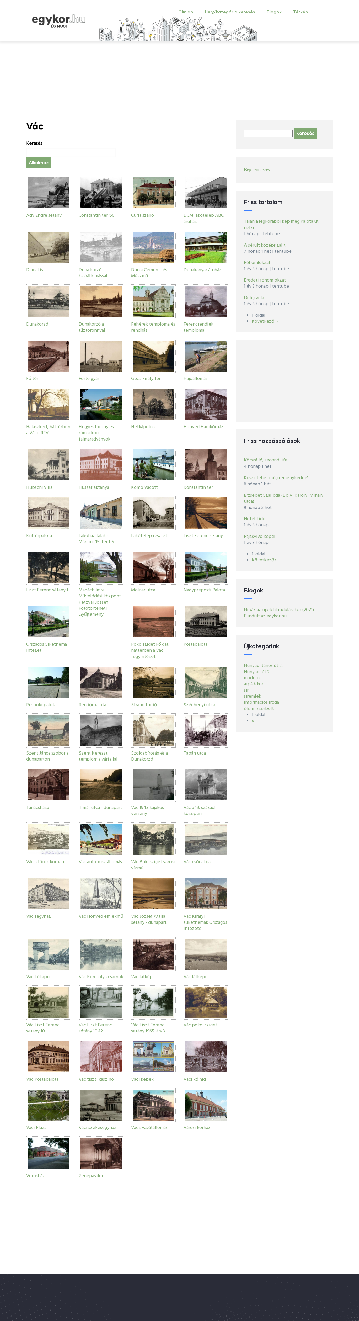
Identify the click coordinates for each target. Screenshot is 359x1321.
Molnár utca (143, 590)
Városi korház (197, 1128)
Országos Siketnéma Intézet (46, 647)
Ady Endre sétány (44, 215)
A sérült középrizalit (265, 245)
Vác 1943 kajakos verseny (147, 811)
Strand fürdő (144, 705)
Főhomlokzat (257, 263)
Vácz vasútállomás (149, 1128)
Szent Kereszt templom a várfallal (98, 756)
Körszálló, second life (265, 460)
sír (246, 690)
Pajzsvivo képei (259, 536)
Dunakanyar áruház (203, 270)
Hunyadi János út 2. (263, 666)
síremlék (252, 696)
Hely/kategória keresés (230, 11)
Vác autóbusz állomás (100, 862)
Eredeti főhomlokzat (265, 280)
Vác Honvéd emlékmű (101, 916)
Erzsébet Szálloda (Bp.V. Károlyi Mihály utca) (283, 498)
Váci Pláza (36, 1128)
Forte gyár (89, 379)
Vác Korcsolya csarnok (101, 977)
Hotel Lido (254, 519)
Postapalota (195, 644)
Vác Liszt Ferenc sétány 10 (43, 1028)
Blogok (274, 11)
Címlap (185, 11)
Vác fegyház (38, 916)
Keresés (34, 144)
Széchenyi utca (199, 705)
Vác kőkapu (38, 977)
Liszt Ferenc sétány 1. (47, 590)
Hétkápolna (143, 427)
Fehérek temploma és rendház (153, 327)
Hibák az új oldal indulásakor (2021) (279, 610)
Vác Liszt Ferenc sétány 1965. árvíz (148, 1028)
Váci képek (142, 1079)
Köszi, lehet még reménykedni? (276, 478)
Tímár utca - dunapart (100, 807)
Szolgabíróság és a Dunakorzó (149, 756)
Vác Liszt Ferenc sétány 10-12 (95, 1028)
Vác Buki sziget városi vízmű (153, 865)
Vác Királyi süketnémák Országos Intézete (205, 923)
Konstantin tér (198, 487)
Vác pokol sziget (200, 1025)
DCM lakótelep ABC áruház (204, 218)
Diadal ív (35, 270)
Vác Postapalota (42, 1079)
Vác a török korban (45, 862)
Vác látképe (196, 977)
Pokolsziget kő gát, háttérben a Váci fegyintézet (150, 651)
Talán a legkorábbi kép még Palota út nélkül (281, 224)
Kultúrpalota (39, 536)
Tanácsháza (37, 807)
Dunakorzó (37, 324)
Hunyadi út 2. (257, 672)
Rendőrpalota (92, 705)
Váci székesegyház (97, 1128)
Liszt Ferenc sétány (203, 536)
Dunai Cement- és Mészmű (149, 273)
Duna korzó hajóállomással (93, 273)
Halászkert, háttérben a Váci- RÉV (48, 430)
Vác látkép (142, 977)
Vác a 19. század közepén (199, 811)
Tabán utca (195, 753)
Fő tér (32, 379)
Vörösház (35, 1176)
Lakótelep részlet (149, 536)
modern (252, 678)
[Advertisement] (179, 81)
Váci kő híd (195, 1079)
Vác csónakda (197, 862)
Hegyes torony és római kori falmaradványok (96, 433)
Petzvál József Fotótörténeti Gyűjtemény (93, 609)
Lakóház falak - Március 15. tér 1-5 (96, 539)
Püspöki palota (41, 705)
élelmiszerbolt (259, 709)
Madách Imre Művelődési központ (100, 593)
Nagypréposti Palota (204, 590)
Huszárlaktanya (94, 487)
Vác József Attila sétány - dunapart (149, 919)
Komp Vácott (144, 487)
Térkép (300, 11)
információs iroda (261, 702)
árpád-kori (254, 684)
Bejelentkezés (257, 169)
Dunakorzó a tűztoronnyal (92, 327)
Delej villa (254, 298)
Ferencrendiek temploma (198, 327)
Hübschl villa (39, 487)
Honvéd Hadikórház (203, 427)
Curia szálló (142, 215)
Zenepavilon (91, 1176)
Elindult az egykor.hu (265, 616)
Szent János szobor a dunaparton (47, 756)
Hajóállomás (195, 379)
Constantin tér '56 (96, 215)
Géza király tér (145, 379)
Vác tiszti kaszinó (96, 1079)
